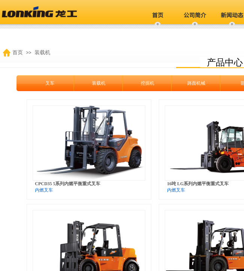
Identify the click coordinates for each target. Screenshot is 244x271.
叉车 (40, 83)
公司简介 (195, 15)
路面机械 (187, 83)
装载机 (89, 83)
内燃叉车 (44, 190)
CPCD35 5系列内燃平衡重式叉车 (67, 183)
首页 (157, 15)
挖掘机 (138, 83)
